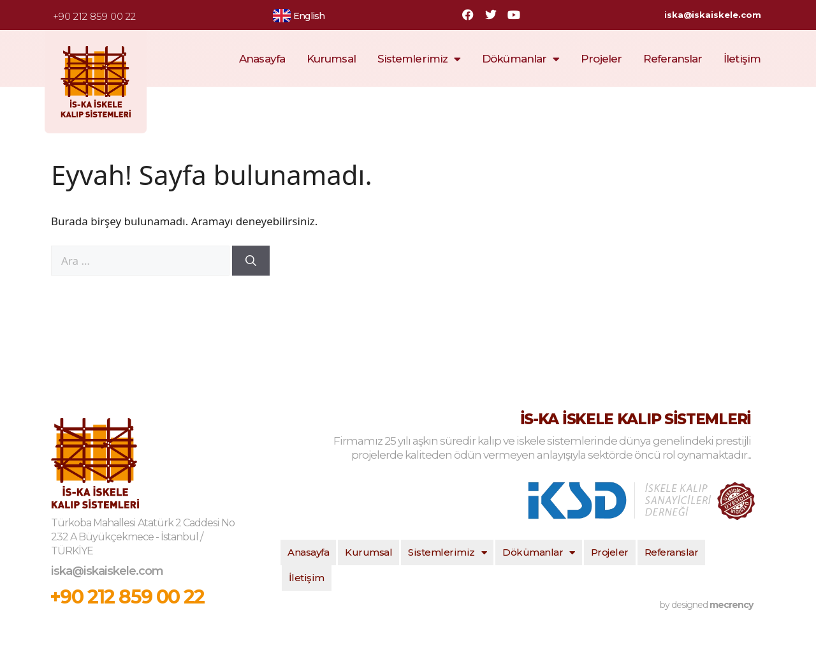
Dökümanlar (520, 59)
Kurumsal (331, 58)
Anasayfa (262, 58)
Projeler (601, 58)
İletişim (742, 58)
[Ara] (251, 261)
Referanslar (672, 58)
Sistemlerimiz (418, 59)
